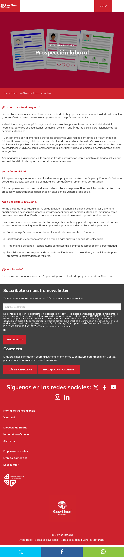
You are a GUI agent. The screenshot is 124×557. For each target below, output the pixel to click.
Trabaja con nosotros (59, 369)
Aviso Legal (38, 326)
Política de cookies (70, 539)
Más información (20, 369)
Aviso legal (26, 539)
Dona (103, 5)
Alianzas (9, 441)
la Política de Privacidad (58, 326)
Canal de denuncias (93, 539)
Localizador (11, 464)
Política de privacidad (46, 539)
